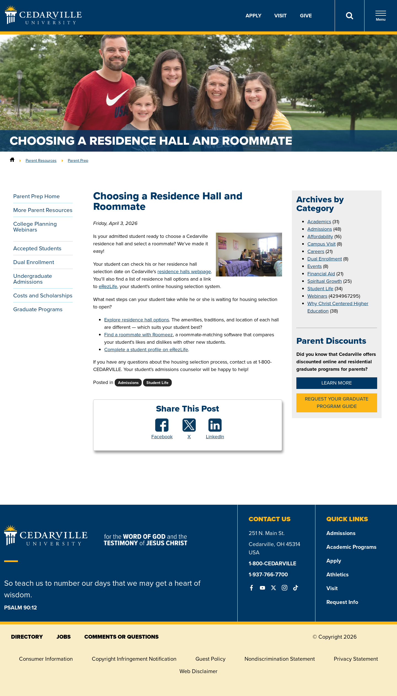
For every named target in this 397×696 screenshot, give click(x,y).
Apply (253, 16)
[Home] (12, 160)
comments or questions (121, 637)
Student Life (320, 288)
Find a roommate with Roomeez (138, 334)
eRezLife (108, 286)
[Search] (349, 15)
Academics (319, 221)
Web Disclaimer (198, 671)
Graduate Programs (38, 309)
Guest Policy (210, 659)
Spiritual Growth (324, 281)
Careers (315, 251)
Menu (380, 16)
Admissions (319, 229)
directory (27, 637)
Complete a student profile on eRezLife (146, 349)
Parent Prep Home (36, 196)
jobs (64, 637)
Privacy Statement (356, 659)
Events (314, 266)
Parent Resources (41, 160)
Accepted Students (37, 248)
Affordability (320, 236)
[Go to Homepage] (43, 22)
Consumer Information (46, 659)
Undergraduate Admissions (32, 279)
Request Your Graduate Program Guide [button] (336, 402)
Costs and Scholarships (43, 295)
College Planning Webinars (35, 226)
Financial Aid (321, 273)
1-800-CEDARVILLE (272, 563)
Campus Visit (321, 244)
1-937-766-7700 (268, 574)
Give (306, 16)
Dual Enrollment (33, 262)
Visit (280, 16)
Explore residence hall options (136, 319)
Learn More (336, 382)
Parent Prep (78, 160)
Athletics (337, 574)
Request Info (342, 602)
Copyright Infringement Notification (134, 659)
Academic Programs (351, 547)
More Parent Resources (43, 210)
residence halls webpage (184, 271)
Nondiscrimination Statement (280, 659)
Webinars (317, 296)
